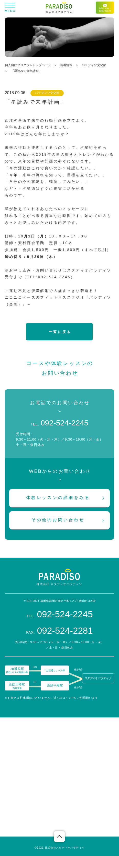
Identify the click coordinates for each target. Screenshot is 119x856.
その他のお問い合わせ (58, 520)
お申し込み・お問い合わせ (105, 8)
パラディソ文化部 (94, 65)
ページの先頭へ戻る (59, 836)
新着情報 (66, 65)
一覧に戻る (60, 332)
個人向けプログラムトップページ (28, 65)
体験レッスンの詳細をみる (58, 497)
